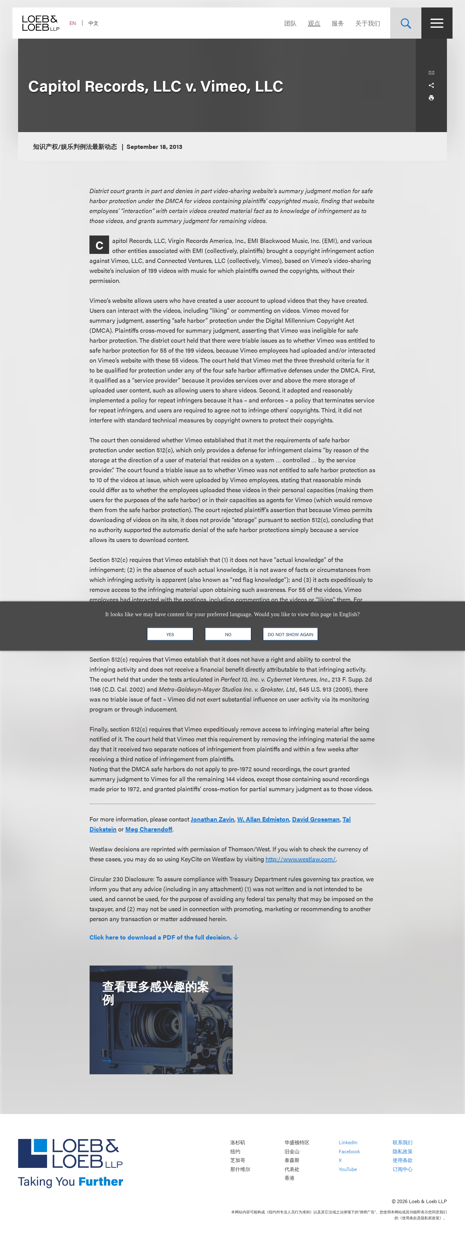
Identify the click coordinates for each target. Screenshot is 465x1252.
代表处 (292, 1169)
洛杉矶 (237, 1142)
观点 (308, 22)
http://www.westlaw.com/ (301, 858)
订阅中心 (403, 1169)
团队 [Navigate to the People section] (285, 22)
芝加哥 (237, 1160)
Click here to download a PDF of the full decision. (160, 937)
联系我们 (403, 1142)
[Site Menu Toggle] (431, 23)
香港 (290, 1178)
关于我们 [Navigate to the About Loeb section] (362, 22)
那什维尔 (240, 1169)
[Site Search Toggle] (400, 23)
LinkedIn (348, 1142)
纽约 (235, 1151)
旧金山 (292, 1151)
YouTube (348, 1169)
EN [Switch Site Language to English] (78, 22)
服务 (332, 22)
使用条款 (403, 1160)
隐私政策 (403, 1151)
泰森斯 (292, 1160)
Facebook (349, 1151)
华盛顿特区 (297, 1142)
